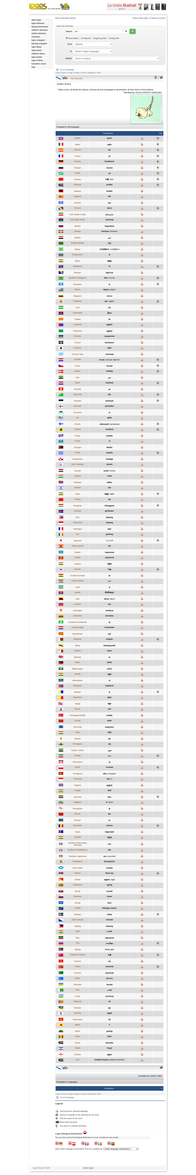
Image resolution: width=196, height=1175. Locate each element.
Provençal (78, 779)
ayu (109, 203)
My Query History (69, 18)
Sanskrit (77, 837)
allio (109, 529)
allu (109, 850)
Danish (77, 371)
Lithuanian (77, 616)
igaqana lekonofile (117, 1060)
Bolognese (77, 266)
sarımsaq (109, 220)
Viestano (77, 1013)
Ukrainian (77, 985)
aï (109, 284)
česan (102, 360)
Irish (77, 534)
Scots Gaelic (77, 868)
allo (109, 196)
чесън (109, 296)
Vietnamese (77, 1019)
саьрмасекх (109, 336)
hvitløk (109, 715)
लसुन (109, 704)
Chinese (77, 179)
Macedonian (78, 634)
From (69, 44)
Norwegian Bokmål (77, 715)
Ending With (113, 38)
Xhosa (77, 1043)
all (109, 319)
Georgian (77, 447)
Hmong (78, 499)
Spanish (77, 150)
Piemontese (77, 762)
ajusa (109, 208)
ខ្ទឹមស (109, 313)
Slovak (77, 891)
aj (109, 762)
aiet (109, 709)
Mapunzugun (77, 669)
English (78, 138)
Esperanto (77, 394)
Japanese (77, 541)
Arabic (77, 173)
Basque (77, 231)
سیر (109, 238)
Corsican (77, 348)
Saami (77, 832)
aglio (109, 144)
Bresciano (78, 284)
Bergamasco (77, 255)
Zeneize (77, 1054)
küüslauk (109, 401)
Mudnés (77, 692)
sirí (109, 308)
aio (109, 961)
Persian (77, 756)
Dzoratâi (77, 389)
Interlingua (77, 529)
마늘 (109, 569)
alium (106, 599)
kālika (109, 482)
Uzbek (77, 996)
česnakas (109, 616)
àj (109, 622)
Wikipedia (91, 73)
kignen (106, 289)
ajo (109, 150)
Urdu (77, 990)
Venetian (77, 1008)
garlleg (109, 1031)
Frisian (77, 436)
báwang (109, 517)
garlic (109, 138)
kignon (113, 289)
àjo (109, 814)
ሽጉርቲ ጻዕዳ (109, 949)
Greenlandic (78, 459)
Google (70, 73)
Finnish (78, 424)
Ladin (77, 587)
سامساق (109, 978)
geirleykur (109, 406)
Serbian (77, 873)
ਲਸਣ (109, 790)
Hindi (77, 494)
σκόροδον (109, 727)
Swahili (77, 908)
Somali (77, 903)
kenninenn (109, 343)
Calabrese (77, 301)
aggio (109, 1054)
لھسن (109, 990)
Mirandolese (78, 680)
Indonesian (77, 523)
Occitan (77, 721)
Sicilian (77, 880)
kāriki (109, 662)
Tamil (77, 931)
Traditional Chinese (77, 955)
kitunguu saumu (109, 908)
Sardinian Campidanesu (77, 850)
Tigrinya (77, 949)
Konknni (77, 564)
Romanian (77, 825)
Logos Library (60, 73)
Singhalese (77, 885)
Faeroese (77, 406)
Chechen (77, 336)
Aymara (77, 208)
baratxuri (105, 231)
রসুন (109, 243)
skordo (109, 464)
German (77, 161)
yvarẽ (106, 471)
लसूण (109, 674)
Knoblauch (109, 161)
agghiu (111, 301)
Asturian (77, 203)
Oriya (77, 732)
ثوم (109, 173)
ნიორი (109, 447)
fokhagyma (109, 506)
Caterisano (77, 331)
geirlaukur (109, 511)
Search (69, 31)
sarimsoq (109, 996)
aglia (113, 880)
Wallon (77, 1025)
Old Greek (77, 727)
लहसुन (109, 261)
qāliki (109, 418)
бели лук (109, 873)
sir (109, 820)
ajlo (109, 394)
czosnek (109, 767)
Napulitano (77, 697)
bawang (109, 523)
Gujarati (77, 476)
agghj (109, 1013)
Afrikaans (77, 185)
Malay (77, 645)
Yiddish (78, 1048)
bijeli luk (109, 273)
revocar (112, 278)
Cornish (77, 343)
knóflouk (109, 610)
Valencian (77, 1001)
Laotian (78, 592)
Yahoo (83, 73)
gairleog (109, 534)
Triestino (77, 961)
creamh (109, 868)
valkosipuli (104, 424)
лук (109, 634)
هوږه (109, 750)
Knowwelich (109, 861)
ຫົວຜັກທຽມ (109, 592)
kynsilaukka (114, 424)
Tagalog (77, 926)
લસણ (109, 476)
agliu (109, 348)
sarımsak (109, 966)
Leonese (77, 604)
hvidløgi (109, 459)
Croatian (77, 359)
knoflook (109, 383)
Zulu (77, 1060)
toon (109, 903)
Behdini (77, 238)
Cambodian (77, 313)
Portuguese (77, 774)
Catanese (77, 324)
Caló (77, 308)
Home (57, 18)
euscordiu (111, 856)
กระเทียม (109, 943)
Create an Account (157, 18)
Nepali (77, 704)
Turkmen (77, 973)
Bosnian (77, 273)
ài (109, 255)
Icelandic (77, 511)
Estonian (77, 401)
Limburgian (77, 610)
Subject (68, 58)
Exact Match (72, 38)
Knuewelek (109, 627)
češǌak (109, 360)
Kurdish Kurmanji (78, 576)
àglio (109, 697)
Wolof (77, 1036)
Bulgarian (77, 296)
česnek (109, 366)
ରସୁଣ (109, 732)
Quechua (77, 797)
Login (145, 18)
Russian (77, 168)
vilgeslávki (109, 832)
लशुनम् (109, 837)
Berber (77, 249)
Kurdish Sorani (78, 581)
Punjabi (77, 790)
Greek (77, 453)
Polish (77, 767)
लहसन (112, 494)
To (71, 51)
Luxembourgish (77, 627)
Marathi (77, 674)
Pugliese (77, 785)
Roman (78, 814)
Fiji (77, 418)
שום (109, 488)
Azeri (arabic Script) (78, 214)
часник (109, 985)
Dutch (77, 383)
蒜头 (112, 179)
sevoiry (112, 471)
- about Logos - (88, 1168)
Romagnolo (77, 809)
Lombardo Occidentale (77, 622)
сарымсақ (109, 552)
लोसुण (109, 564)
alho (106, 278)
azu (109, 844)
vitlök (109, 914)
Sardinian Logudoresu (78, 856)
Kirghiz (77, 557)
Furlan (77, 441)
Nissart (77, 709)
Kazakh (77, 552)
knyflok (109, 436)
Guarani (77, 471)
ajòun (110, 802)
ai (109, 412)
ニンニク (109, 540)
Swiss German (77, 920)
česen (109, 896)
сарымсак (109, 557)
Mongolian (77, 686)
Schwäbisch (77, 861)
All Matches (85, 38)
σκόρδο (109, 453)
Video (98, 73)
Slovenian (78, 896)
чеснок (109, 168)
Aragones (77, 196)
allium (112, 599)
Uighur (77, 978)
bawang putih (109, 645)
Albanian (77, 191)
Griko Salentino (77, 464)
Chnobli (109, 920)
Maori (77, 662)
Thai (77, 943)
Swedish (77, 914)
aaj (109, 744)
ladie (109, 1036)
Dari (77, 377)
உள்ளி (109, 931)
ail (109, 156)
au (109, 389)
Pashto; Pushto (77, 750)
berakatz (113, 231)
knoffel (109, 185)
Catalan (77, 319)
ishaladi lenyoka (101, 1060)
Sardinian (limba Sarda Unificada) (77, 844)
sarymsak (109, 973)
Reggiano (77, 802)
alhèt (109, 721)
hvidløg (109, 371)
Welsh (77, 1031)
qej (109, 499)
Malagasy (77, 639)
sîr (109, 576)
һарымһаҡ (109, 226)
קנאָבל (109, 1048)
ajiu (106, 301)
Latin (77, 599)
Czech (77, 366)
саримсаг (109, 686)
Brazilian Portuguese (77, 278)
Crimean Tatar (77, 354)
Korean (78, 569)
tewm (109, 651)
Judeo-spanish (77, 546)
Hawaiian (77, 482)
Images (77, 73)
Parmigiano (77, 744)
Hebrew (77, 488)
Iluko (77, 517)
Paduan (77, 739)
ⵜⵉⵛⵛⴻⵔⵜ (115, 249)
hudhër (109, 191)
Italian (77, 144)
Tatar (77, 938)
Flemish (77, 429)
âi (109, 266)
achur (109, 669)
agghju (109, 331)
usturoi (109, 825)
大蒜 (107, 179)
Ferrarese (77, 412)
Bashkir (77, 226)
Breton (77, 289)
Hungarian (77, 506)
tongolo (109, 639)
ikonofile (109, 1043)
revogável (112, 774)
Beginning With (99, 38)
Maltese (77, 651)
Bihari (77, 261)
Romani (77, 820)
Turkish (78, 966)
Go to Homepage (67, 70)
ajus (109, 797)
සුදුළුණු (109, 885)
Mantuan (77, 657)
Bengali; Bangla (77, 243)
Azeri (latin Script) (77, 220)
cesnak (109, 891)
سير (109, 377)
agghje (109, 785)
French (77, 156)
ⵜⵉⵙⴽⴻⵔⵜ (104, 249)
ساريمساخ (109, 214)
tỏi (109, 1019)
